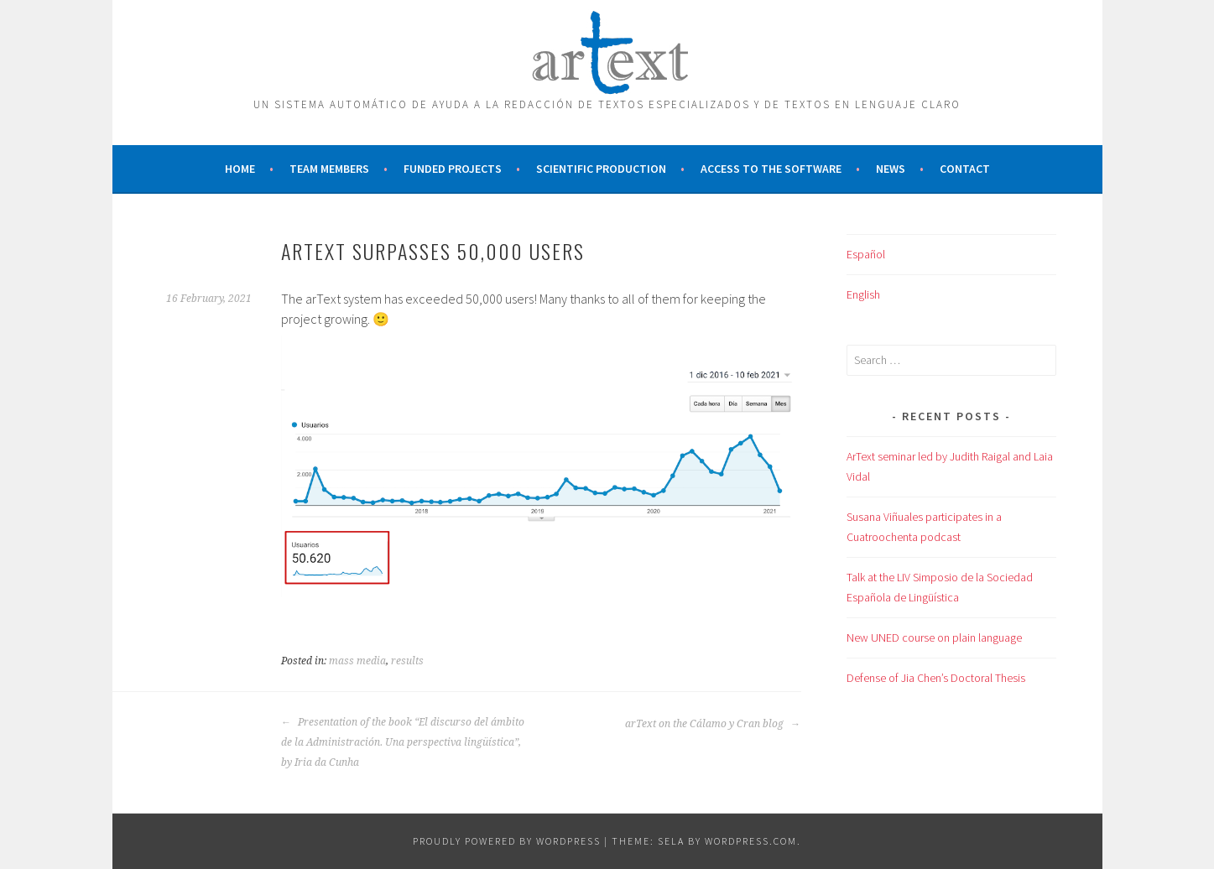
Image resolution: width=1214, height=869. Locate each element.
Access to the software (771, 168)
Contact (965, 168)
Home (240, 168)
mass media (357, 661)
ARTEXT (607, 49)
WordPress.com (751, 841)
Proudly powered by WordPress (507, 841)
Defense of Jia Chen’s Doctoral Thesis (936, 677)
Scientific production (601, 168)
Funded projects (453, 168)
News (890, 168)
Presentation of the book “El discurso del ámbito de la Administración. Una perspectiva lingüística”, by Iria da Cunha (402, 742)
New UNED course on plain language (934, 637)
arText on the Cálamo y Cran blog (712, 724)
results (407, 661)
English (863, 294)
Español (866, 254)
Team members (329, 168)
